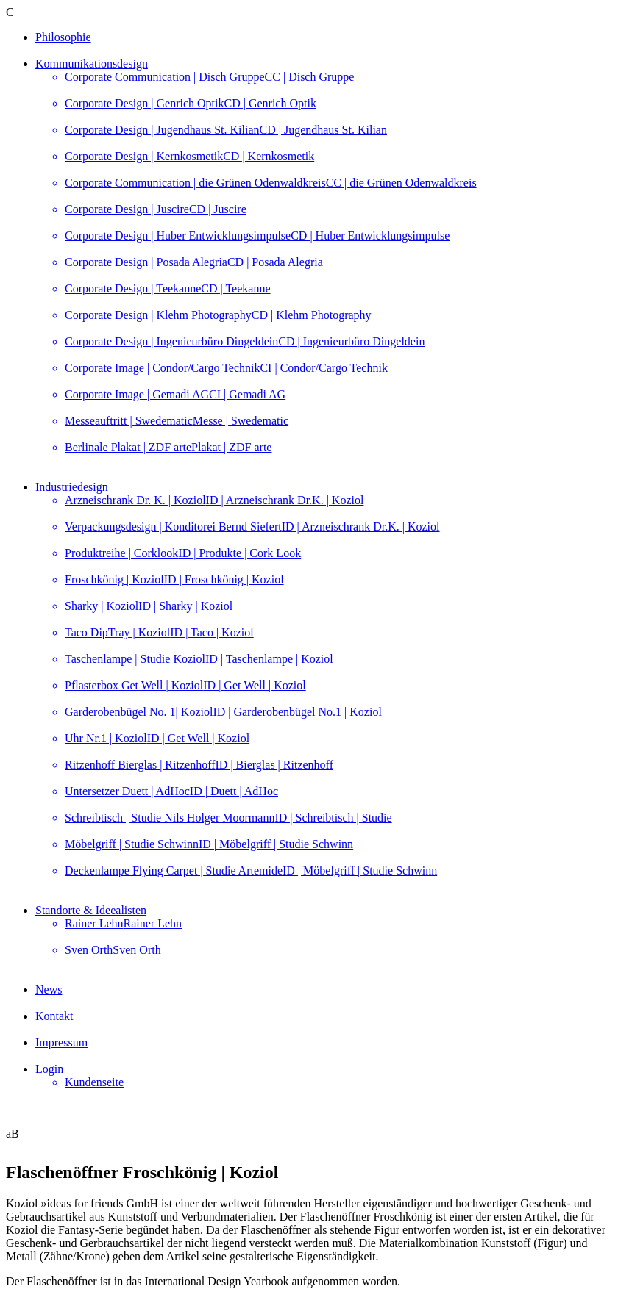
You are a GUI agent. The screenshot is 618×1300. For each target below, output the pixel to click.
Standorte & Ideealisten (90, 910)
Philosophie (63, 37)
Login (49, 1069)
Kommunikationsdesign (91, 63)
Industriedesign (71, 487)
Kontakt (54, 1016)
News (48, 989)
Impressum (61, 1042)
